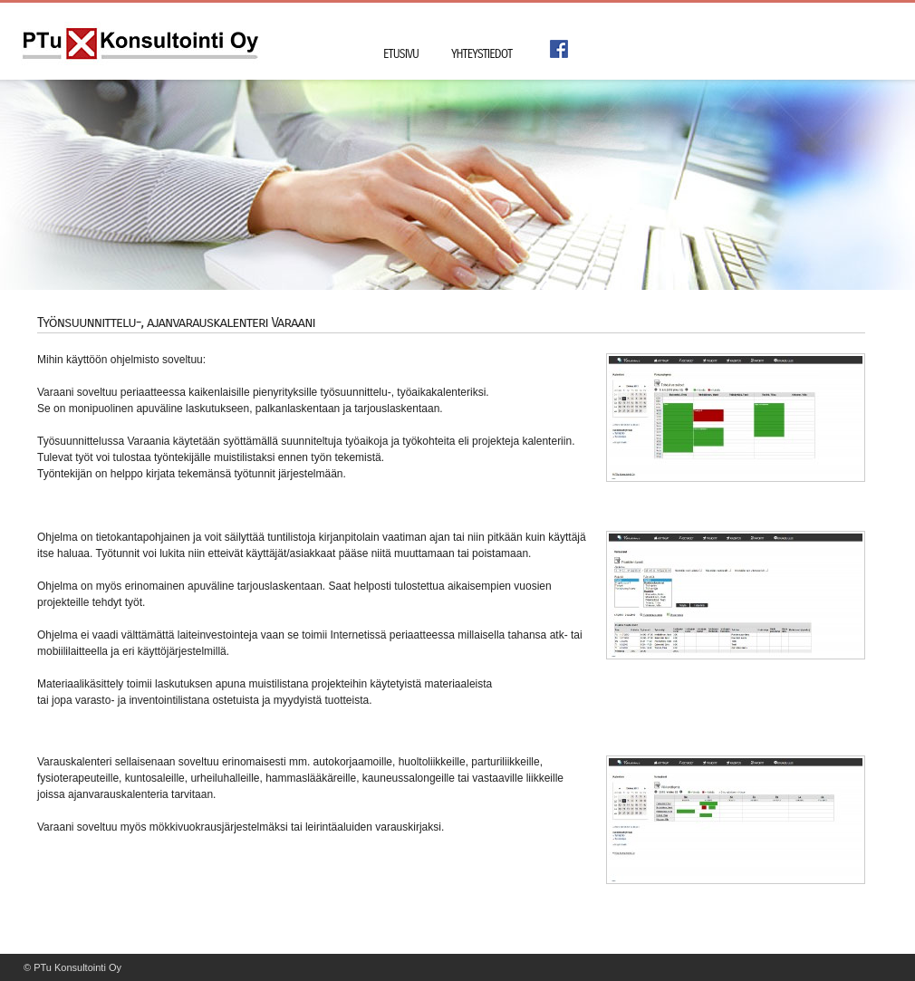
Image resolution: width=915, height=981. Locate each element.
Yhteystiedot (481, 54)
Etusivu (401, 54)
